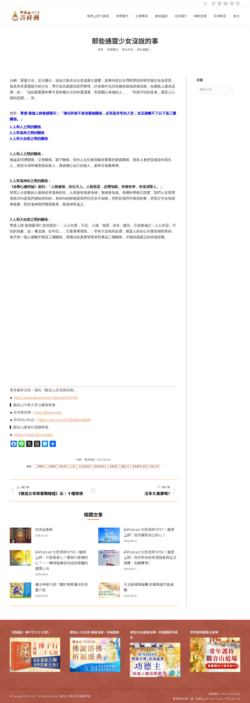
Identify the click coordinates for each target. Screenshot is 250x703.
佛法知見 (89, 459)
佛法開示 (63, 466)
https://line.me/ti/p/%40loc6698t (64, 419)
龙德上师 (154, 466)
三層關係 (40, 466)
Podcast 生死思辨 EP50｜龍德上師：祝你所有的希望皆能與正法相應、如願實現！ (150, 557)
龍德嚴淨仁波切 (140, 466)
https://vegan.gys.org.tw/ (33, 434)
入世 (73, 466)
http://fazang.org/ (48, 412)
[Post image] (20, 535)
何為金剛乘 (44, 529)
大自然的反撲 (85, 466)
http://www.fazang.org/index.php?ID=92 (46, 397)
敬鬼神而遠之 (100, 466)
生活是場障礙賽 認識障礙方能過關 (149, 587)
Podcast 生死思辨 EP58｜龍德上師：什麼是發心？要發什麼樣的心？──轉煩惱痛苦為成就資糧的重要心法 (61, 560)
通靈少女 (125, 466)
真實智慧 (114, 466)
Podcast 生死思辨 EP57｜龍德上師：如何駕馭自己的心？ (149, 532)
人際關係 (52, 466)
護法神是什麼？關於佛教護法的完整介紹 (61, 587)
